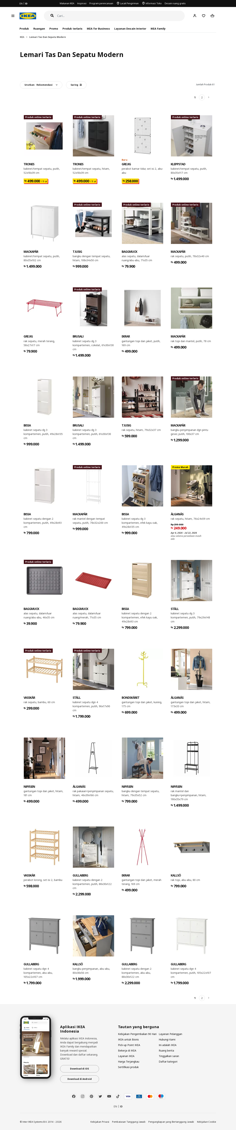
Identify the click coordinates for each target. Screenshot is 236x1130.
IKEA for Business (98, 28)
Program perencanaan (101, 3)
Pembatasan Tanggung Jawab (128, 1121)
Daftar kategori (168, 1061)
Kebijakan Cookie (206, 1121)
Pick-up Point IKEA (129, 1045)
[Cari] (121, 16)
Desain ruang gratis (175, 3)
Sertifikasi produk (128, 1067)
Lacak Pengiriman (129, 3)
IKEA (22, 37)
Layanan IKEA (126, 1056)
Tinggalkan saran (169, 1056)
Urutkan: (39, 84)
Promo (53, 28)
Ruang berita (166, 1050)
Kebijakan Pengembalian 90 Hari (137, 1034)
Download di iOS (79, 1068)
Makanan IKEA (67, 3)
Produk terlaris (72, 28)
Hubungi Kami (167, 1039)
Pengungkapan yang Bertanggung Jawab (171, 1121)
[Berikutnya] (209, 97)
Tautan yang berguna (138, 1027)
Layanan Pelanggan (170, 1034)
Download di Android (79, 1079)
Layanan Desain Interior (130, 28)
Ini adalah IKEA (167, 1045)
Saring (76, 84)
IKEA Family (158, 28)
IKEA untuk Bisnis (128, 1039)
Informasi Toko (154, 3)
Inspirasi (81, 3)
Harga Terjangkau (128, 1061)
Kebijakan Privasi (100, 1121)
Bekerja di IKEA (127, 1050)
